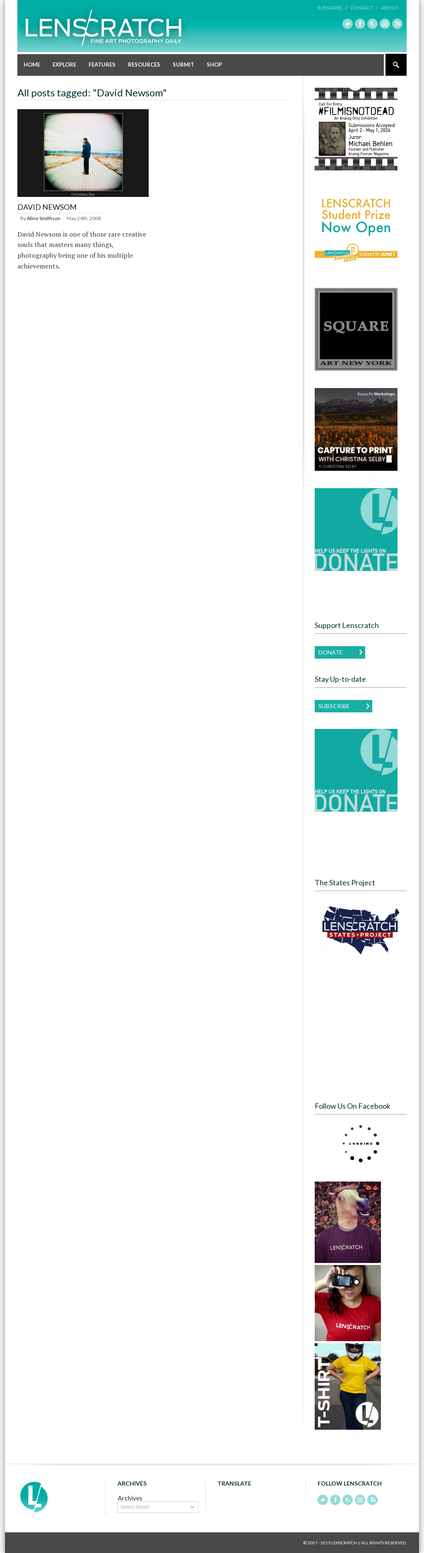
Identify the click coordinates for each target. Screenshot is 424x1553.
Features (102, 64)
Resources (144, 64)
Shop (214, 64)
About (389, 8)
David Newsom (47, 206)
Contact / (364, 8)
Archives (130, 1498)
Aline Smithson (43, 218)
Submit (183, 64)
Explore (64, 64)
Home (32, 64)
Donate (330, 652)
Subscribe (334, 705)
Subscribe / (332, 8)
